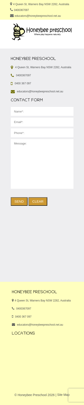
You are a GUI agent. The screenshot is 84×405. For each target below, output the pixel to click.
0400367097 (21, 10)
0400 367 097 (23, 83)
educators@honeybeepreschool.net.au (38, 15)
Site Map (63, 395)
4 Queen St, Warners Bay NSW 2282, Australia (41, 4)
